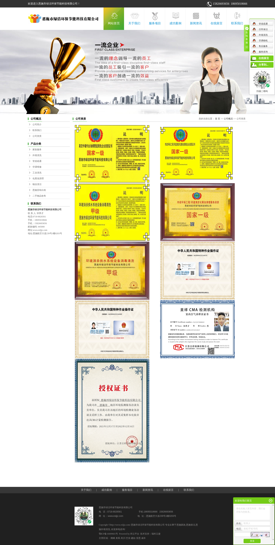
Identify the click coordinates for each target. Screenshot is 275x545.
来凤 (118, 538)
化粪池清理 (38, 178)
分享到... (263, 64)
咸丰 (143, 538)
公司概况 (228, 118)
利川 (123, 538)
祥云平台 (134, 533)
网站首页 (114, 23)
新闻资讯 (196, 23)
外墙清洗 (37, 155)
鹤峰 (113, 538)
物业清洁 (37, 184)
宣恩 (138, 538)
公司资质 (37, 136)
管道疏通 (37, 161)
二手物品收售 (39, 196)
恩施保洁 (190, 525)
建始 (133, 538)
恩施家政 (181, 525)
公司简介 (37, 124)
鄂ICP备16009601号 (108, 533)
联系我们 (237, 23)
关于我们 (134, 23)
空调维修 (37, 167)
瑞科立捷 (156, 533)
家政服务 (37, 149)
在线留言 (217, 23)
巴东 (128, 538)
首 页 (217, 118)
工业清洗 (37, 172)
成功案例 (175, 23)
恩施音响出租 (39, 190)
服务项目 (155, 23)
